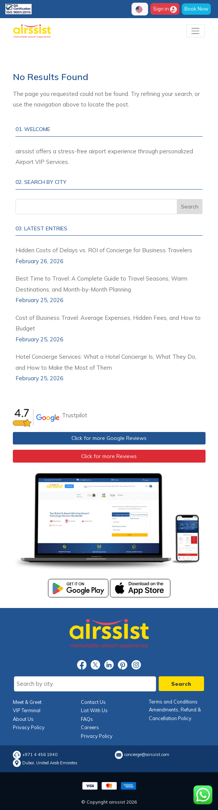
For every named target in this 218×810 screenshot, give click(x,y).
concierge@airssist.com (146, 755)
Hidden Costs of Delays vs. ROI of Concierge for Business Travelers (103, 250)
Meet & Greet (27, 702)
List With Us (94, 710)
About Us (23, 719)
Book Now (196, 9)
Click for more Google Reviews (109, 438)
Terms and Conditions (173, 702)
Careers (90, 727)
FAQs (87, 719)
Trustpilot (74, 415)
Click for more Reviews (109, 456)
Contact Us (93, 702)
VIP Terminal (26, 710)
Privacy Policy (29, 727)
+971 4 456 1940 (39, 755)
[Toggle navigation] (195, 30)
